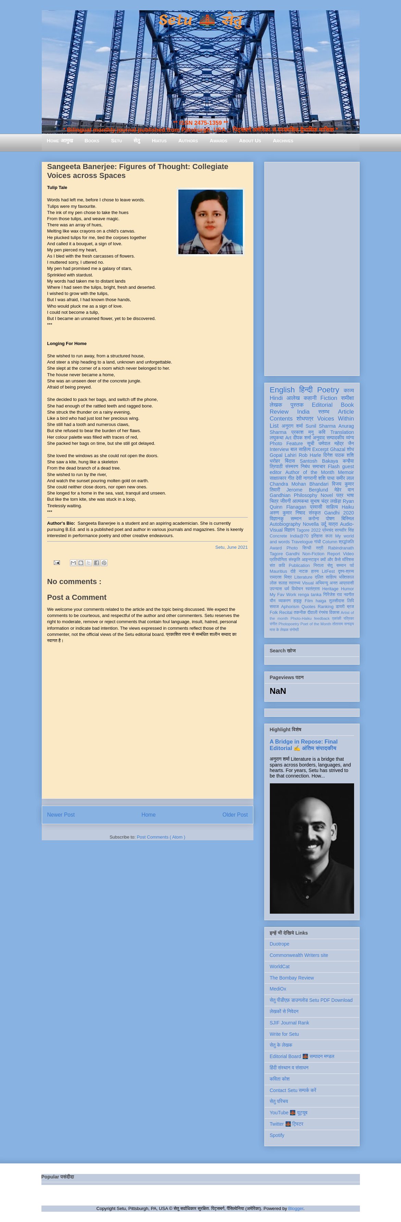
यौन (273, 600)
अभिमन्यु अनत (326, 583)
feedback (321, 618)
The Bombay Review (292, 978)
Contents (281, 418)
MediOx (278, 989)
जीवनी (285, 501)
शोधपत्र (305, 418)
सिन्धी (306, 548)
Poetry (328, 389)
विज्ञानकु (277, 518)
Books (92, 140)
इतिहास (317, 536)
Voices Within (335, 418)
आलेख (293, 398)
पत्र (339, 495)
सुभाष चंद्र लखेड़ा (325, 501)
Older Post (235, 815)
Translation (342, 432)
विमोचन (297, 588)
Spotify (277, 1135)
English (282, 389)
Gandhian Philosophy (293, 495)
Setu (116, 140)
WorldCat (280, 966)
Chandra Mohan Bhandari (299, 484)
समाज (274, 606)
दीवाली (312, 612)
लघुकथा (277, 437)
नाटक (303, 571)
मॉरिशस (348, 559)
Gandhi (293, 553)
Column (330, 541)
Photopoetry (288, 624)
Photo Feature (286, 443)
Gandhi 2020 (339, 512)
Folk (274, 612)
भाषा (350, 495)
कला (329, 536)
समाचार (318, 466)
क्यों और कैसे (331, 559)
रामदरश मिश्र (281, 577)
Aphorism (290, 606)
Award (276, 548)
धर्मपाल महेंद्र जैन (336, 443)
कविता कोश (280, 1079)
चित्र (274, 501)
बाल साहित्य (300, 449)
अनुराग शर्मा (292, 426)
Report (333, 553)
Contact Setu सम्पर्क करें (293, 1090)
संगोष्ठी (294, 630)
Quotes (309, 606)
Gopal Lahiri (283, 455)
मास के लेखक (279, 630)
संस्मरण (291, 466)
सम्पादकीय (335, 437)
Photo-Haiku (301, 618)
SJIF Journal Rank (289, 1022)
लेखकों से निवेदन (284, 1011)
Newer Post (61, 815)
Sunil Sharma (320, 426)
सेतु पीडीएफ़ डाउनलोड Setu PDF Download (311, 1000)
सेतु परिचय (279, 1101)
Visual (308, 583)
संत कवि (277, 565)
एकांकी (336, 618)
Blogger (295, 1208)
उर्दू (323, 524)
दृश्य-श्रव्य (346, 571)
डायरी (340, 606)
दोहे (293, 571)
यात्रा (333, 524)
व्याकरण (284, 600)
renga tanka (309, 594)
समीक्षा (347, 398)
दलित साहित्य (326, 577)
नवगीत (349, 594)
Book (347, 405)
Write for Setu (284, 1034)
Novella (311, 524)
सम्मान (296, 518)
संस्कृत (315, 512)
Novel (327, 495)
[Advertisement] (312, 267)
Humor (347, 588)
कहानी (310, 398)
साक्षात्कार (278, 478)
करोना (314, 518)
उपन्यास (276, 588)
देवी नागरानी (306, 478)
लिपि (350, 600)
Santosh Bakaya (319, 461)
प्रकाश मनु (302, 432)
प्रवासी (316, 507)
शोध (350, 449)
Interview (279, 449)
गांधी (317, 541)
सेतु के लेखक (281, 1045)
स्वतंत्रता (312, 588)
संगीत (273, 624)
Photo (292, 548)
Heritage (330, 588)
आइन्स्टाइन (310, 559)
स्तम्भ (323, 411)
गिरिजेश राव (332, 594)
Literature (303, 577)
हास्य (314, 571)
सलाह (282, 583)
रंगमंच (323, 612)
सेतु (137, 140)
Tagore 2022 (309, 530)
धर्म (286, 588)
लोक (273, 583)
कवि (322, 432)
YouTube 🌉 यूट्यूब (289, 1112)
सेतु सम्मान (336, 565)
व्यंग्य (350, 437)
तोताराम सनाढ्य (343, 624)
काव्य (348, 390)
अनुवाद (319, 437)
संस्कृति (294, 559)
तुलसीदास (336, 600)
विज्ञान (289, 530)
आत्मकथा (300, 501)
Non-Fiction (313, 553)
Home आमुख (60, 140)
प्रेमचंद (327, 530)
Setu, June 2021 (231, 547)
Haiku (348, 507)
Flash (333, 466)
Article (346, 411)
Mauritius (278, 571)
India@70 (299, 536)
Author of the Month (309, 472)
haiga (321, 600)
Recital (285, 612)
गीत (291, 478)
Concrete (278, 536)
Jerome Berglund (307, 490)
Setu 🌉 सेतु (200, 20)
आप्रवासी (346, 583)
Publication (299, 565)
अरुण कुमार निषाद (287, 512)
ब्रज (350, 606)
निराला (318, 565)
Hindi (276, 398)
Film (309, 600)
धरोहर (275, 461)
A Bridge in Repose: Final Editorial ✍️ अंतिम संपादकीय (304, 744)
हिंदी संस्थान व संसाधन (289, 1067)
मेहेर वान (344, 490)
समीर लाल (345, 478)
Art (288, 437)
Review (279, 411)
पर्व (352, 565)
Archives (283, 140)
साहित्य (332, 507)
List (274, 426)
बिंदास (290, 461)
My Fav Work (283, 594)
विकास (334, 612)
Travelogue (302, 541)
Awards (218, 140)
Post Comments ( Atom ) (161, 837)
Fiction (328, 398)
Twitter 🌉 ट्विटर (286, 1124)
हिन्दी (306, 389)
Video (348, 553)
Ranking (326, 606)
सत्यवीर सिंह (344, 530)
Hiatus (159, 140)
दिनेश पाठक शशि (338, 455)
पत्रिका (349, 618)
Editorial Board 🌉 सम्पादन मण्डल (302, 1056)
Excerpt (320, 449)
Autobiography (285, 524)
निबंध (305, 466)
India (303, 411)
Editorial (322, 405)
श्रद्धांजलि (346, 541)
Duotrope (280, 944)
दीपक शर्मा (302, 437)
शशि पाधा (326, 478)
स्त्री (320, 548)
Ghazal (337, 449)
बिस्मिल (347, 518)
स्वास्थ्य (294, 583)
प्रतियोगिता (278, 559)
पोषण (330, 518)
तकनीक (300, 612)
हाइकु (297, 600)
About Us (250, 140)
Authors (188, 140)
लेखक (276, 405)
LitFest (328, 571)
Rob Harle (310, 455)
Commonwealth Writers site (299, 955)
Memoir (346, 472)
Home (148, 815)
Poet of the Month (315, 624)
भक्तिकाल (346, 577)
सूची (310, 443)
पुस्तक (296, 405)
